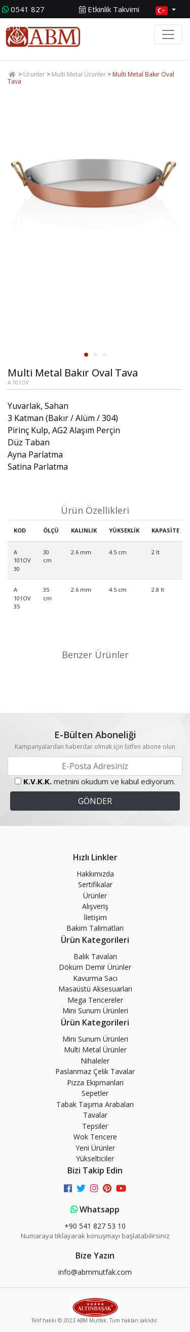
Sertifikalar (95, 884)
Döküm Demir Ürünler (95, 967)
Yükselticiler (95, 1158)
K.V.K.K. (37, 781)
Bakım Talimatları (95, 928)
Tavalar (95, 1115)
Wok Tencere (95, 1136)
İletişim (95, 917)
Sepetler (95, 1093)
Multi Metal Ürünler (79, 74)
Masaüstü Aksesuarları (95, 989)
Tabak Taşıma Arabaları (95, 1104)
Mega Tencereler (95, 1000)
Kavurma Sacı (95, 978)
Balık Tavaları (95, 956)
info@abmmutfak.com (95, 1272)
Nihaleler (95, 1060)
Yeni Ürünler (95, 1148)
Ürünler (34, 74)
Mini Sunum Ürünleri (95, 1010)
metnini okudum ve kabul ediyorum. (99, 781)
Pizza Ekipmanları (95, 1082)
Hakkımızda (95, 874)
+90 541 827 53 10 (95, 1226)
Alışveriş (95, 906)
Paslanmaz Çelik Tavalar (95, 1071)
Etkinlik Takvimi (109, 9)
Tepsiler (95, 1126)
